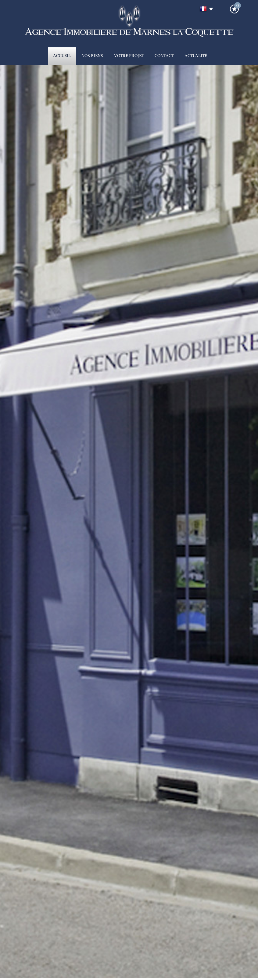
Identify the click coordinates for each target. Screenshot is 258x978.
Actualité (196, 56)
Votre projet (129, 56)
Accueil (62, 56)
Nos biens (92, 56)
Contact (164, 56)
